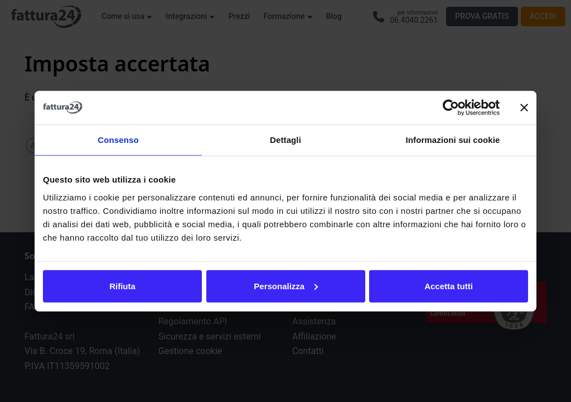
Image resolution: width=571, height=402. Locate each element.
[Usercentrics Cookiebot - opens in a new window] (451, 107)
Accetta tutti (448, 285)
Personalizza (286, 285)
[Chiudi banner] (524, 108)
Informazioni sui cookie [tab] (453, 140)
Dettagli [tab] (285, 140)
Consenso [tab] (118, 140)
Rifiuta (122, 285)
